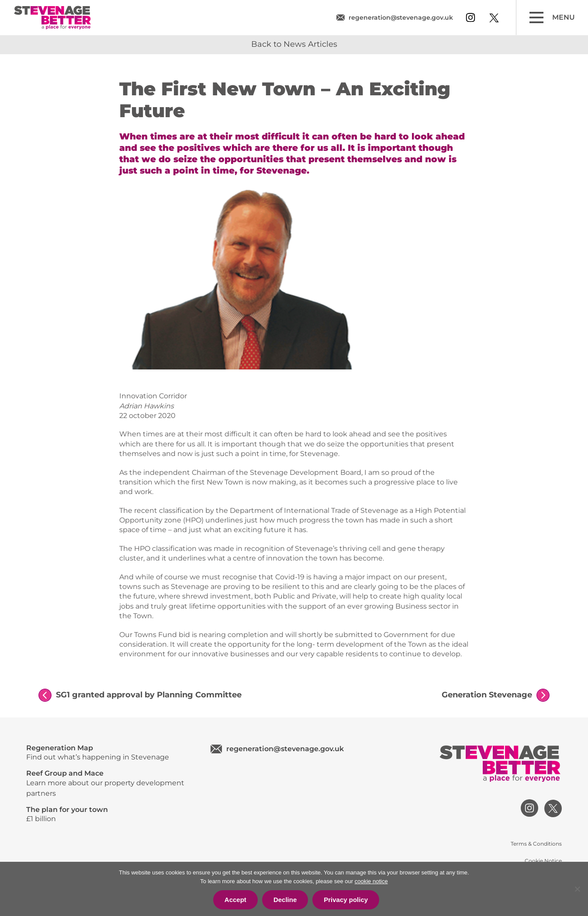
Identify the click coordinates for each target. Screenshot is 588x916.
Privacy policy (346, 899)
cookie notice (371, 881)
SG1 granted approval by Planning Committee (149, 695)
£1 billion (109, 814)
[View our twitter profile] (494, 18)
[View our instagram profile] (470, 17)
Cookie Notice (543, 860)
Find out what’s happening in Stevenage (109, 752)
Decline (285, 899)
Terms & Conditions (536, 843)
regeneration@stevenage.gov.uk (401, 17)
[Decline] (577, 889)
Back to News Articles (294, 44)
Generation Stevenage (487, 695)
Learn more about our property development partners (109, 783)
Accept (235, 899)
